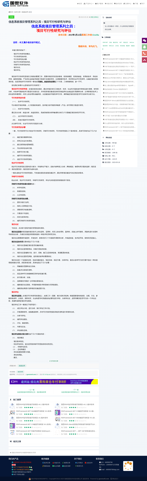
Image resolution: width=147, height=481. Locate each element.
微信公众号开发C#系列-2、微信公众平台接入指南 (120, 78)
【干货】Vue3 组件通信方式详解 (115, 116)
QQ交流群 (66, 466)
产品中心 (89, 3)
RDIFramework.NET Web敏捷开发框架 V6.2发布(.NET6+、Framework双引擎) (44, 411)
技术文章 (118, 3)
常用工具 (111, 45)
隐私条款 (46, 466)
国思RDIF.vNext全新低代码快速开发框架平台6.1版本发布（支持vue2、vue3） (89, 424)
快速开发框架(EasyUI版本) (21, 472)
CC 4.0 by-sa (46, 374)
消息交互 (125, 42)
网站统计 (114, 479)
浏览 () (94, 17)
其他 (110, 42)
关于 (142, 3)
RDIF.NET (105, 42)
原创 (11, 17)
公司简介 (79, 463)
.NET (120, 42)
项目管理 (20, 372)
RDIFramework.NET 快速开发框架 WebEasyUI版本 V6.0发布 (38, 431)
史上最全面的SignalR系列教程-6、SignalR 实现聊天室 (122, 85)
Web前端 (122, 45)
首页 (79, 3)
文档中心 (127, 3)
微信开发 (115, 42)
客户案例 (99, 3)
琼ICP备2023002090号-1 (39, 479)
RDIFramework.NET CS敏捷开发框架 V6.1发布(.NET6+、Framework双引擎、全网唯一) (48, 424)
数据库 (128, 45)
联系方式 (79, 466)
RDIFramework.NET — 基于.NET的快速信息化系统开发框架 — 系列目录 (87, 431)
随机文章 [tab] (106, 55)
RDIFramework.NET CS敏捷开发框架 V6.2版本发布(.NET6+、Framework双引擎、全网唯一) (94, 411)
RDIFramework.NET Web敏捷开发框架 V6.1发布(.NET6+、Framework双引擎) (89, 418)
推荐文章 (66, 463)
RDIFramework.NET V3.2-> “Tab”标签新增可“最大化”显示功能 (124, 74)
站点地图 (56, 466)
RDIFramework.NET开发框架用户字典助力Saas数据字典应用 (124, 112)
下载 (135, 3)
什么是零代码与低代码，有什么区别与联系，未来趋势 (122, 123)
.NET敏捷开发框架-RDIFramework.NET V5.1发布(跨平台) (123, 97)
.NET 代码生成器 (18, 474)
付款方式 (109, 3)
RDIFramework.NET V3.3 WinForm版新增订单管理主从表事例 (125, 93)
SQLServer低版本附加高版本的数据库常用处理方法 (121, 82)
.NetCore (131, 42)
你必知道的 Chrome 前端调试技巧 (115, 89)
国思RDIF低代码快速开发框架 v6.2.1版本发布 (77, 404)
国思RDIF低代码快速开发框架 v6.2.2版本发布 (32, 404)
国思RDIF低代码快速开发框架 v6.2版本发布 (32, 418)
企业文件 (89, 463)
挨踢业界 (25, 12)
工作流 (117, 45)
